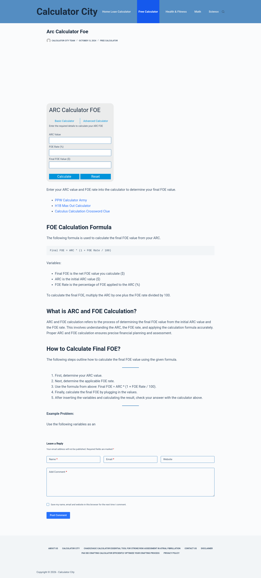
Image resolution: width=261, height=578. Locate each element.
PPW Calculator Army (71, 200)
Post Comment (58, 515)
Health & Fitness (176, 11)
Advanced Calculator (95, 121)
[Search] (223, 11)
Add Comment (58, 472)
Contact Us (191, 548)
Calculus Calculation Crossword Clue (82, 211)
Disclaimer (207, 548)
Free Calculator (148, 11)
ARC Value (55, 134)
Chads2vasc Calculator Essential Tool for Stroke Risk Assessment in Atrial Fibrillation (132, 548)
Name (53, 459)
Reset (95, 176)
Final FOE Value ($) (59, 159)
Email (110, 459)
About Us (53, 548)
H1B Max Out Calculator (73, 206)
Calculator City (67, 11)
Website (167, 459)
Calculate (64, 176)
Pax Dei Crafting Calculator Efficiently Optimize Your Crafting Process (121, 553)
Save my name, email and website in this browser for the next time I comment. (88, 504)
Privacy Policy (172, 553)
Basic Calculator (64, 121)
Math (197, 11)
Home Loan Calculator (116, 11)
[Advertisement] (130, 73)
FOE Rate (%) (56, 146)
